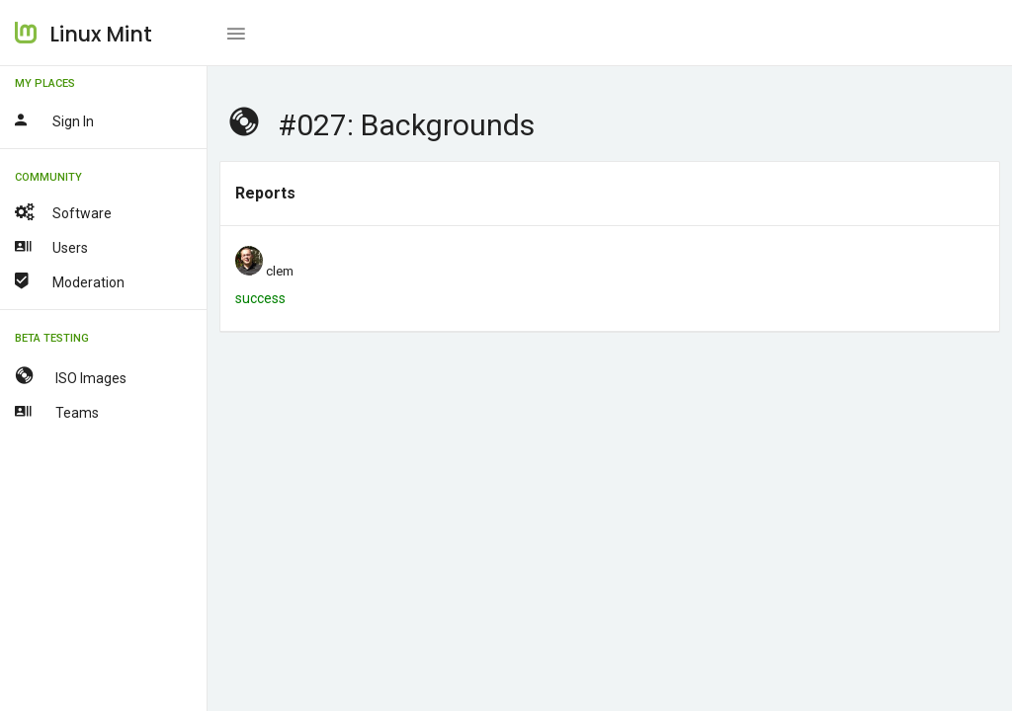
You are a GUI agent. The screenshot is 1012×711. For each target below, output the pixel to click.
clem (280, 271)
